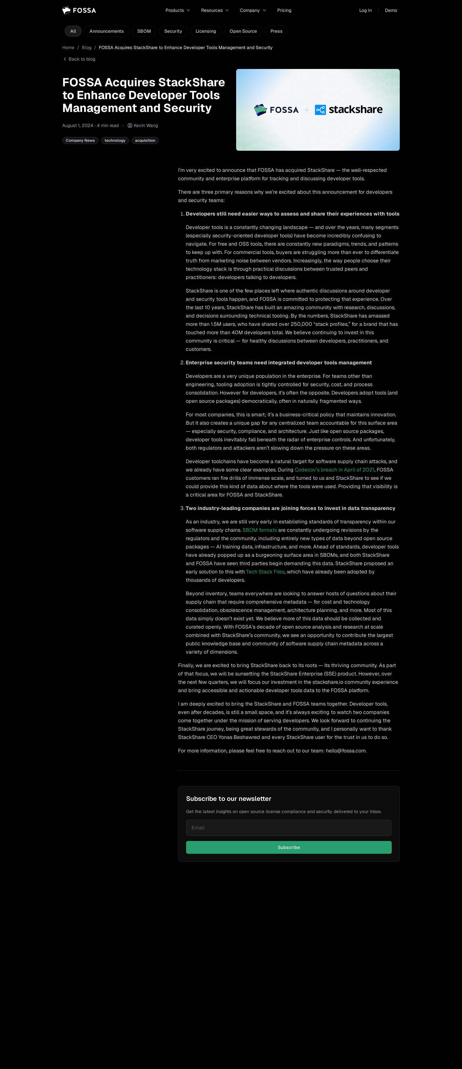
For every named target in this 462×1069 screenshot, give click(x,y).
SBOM (144, 31)
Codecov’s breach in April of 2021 (334, 469)
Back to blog (78, 59)
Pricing (284, 10)
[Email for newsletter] (289, 828)
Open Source (243, 31)
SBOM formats (260, 530)
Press (276, 31)
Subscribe (289, 847)
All (73, 31)
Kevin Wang (146, 125)
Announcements (107, 31)
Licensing (206, 31)
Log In (365, 10)
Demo (391, 10)
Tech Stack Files (265, 571)
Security (173, 31)
